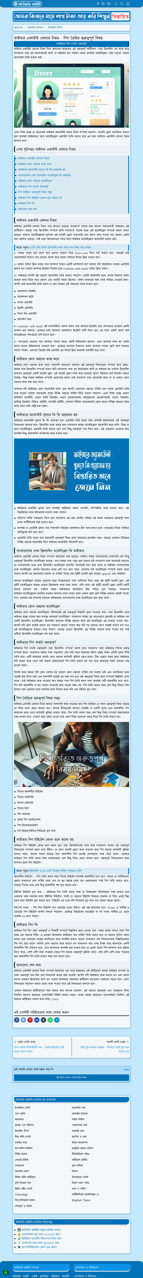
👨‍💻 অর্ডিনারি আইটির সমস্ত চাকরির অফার (39, 1230)
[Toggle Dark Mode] (116, 4)
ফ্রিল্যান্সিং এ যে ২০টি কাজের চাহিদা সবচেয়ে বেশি (56, 871)
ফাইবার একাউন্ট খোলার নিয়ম (33, 159)
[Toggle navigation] (127, 4)
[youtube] (109, 4)
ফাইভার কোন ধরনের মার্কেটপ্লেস (35, 181)
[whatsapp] (103, 4)
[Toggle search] (122, 4)
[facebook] (98, 4)
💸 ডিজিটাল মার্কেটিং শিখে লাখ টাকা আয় (39, 1239)
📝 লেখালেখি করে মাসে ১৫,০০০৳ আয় (38, 1243)
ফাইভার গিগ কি (26, 204)
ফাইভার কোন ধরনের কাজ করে (34, 164)
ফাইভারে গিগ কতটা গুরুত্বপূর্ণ (72, 44)
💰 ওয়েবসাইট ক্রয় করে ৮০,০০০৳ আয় (38, 1234)
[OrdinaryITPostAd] (71, 16)
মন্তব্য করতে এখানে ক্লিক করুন (71, 1077)
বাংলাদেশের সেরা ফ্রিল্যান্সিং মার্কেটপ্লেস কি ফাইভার (44, 176)
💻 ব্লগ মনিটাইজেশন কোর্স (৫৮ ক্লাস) (37, 1247)
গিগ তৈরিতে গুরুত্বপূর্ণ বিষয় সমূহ (35, 192)
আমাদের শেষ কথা (27, 209)
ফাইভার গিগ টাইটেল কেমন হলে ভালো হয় (40, 198)
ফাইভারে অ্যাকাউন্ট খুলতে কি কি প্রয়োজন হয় (42, 170)
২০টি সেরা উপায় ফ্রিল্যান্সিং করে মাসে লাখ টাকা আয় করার (60, 248)
